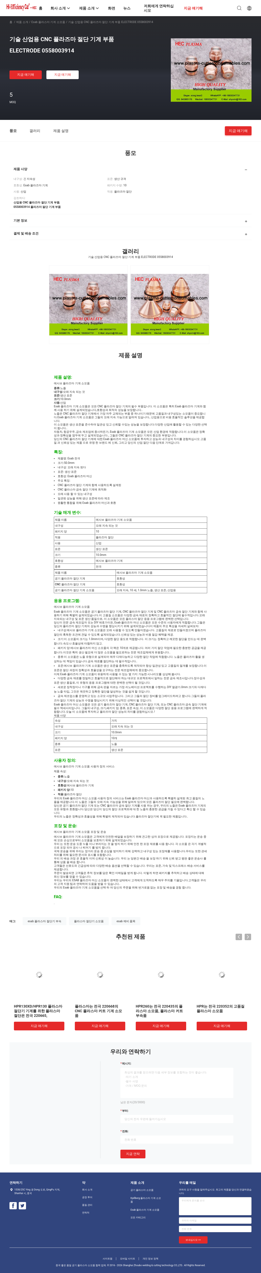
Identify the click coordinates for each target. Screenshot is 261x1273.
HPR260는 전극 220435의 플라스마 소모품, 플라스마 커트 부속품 (159, 1011)
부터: (125, 1110)
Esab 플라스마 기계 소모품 (48, 22)
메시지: (126, 1063)
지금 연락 (133, 1154)
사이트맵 (107, 1258)
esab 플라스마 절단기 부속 (44, 921)
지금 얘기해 (25, 74)
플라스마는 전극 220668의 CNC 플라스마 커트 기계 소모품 (98, 1011)
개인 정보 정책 (150, 1258)
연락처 (85, 1212)
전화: (125, 1131)
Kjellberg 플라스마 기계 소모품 (145, 1200)
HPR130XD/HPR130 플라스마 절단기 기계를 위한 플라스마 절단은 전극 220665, (38, 1011)
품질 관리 (87, 1205)
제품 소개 (22, 22)
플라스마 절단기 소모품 (89, 921)
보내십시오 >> (193, 1239)
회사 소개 (87, 1189)
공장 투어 (87, 1197)
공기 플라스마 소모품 (141, 1190)
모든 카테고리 (138, 1217)
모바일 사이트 (127, 1258)
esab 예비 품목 (126, 921)
